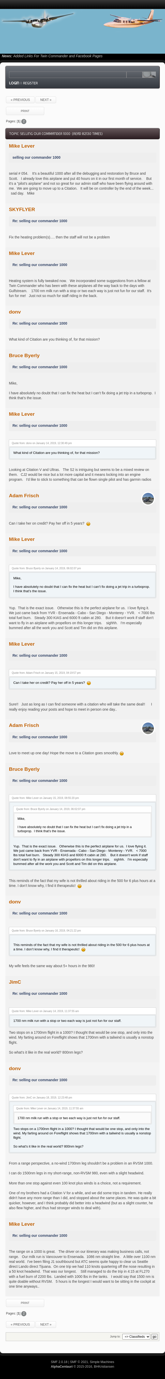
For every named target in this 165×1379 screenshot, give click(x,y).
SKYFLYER (22, 209)
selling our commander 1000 (36, 157)
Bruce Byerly (24, 355)
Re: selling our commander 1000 (39, 221)
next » (45, 100)
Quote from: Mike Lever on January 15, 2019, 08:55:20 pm (45, 798)
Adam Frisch (24, 495)
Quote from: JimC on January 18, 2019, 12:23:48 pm (42, 1097)
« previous (20, 100)
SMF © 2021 (79, 1362)
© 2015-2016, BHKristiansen (82, 1366)
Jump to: (115, 1336)
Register (30, 83)
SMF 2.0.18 (59, 1362)
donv (15, 312)
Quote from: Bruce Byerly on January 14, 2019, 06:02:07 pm (46, 568)
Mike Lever (22, 146)
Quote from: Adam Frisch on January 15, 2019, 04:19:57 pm (46, 672)
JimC (15, 982)
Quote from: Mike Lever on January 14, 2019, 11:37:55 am (45, 1011)
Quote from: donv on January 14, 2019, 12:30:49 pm (42, 443)
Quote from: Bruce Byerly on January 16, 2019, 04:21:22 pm (46, 930)
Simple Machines (102, 1362)
